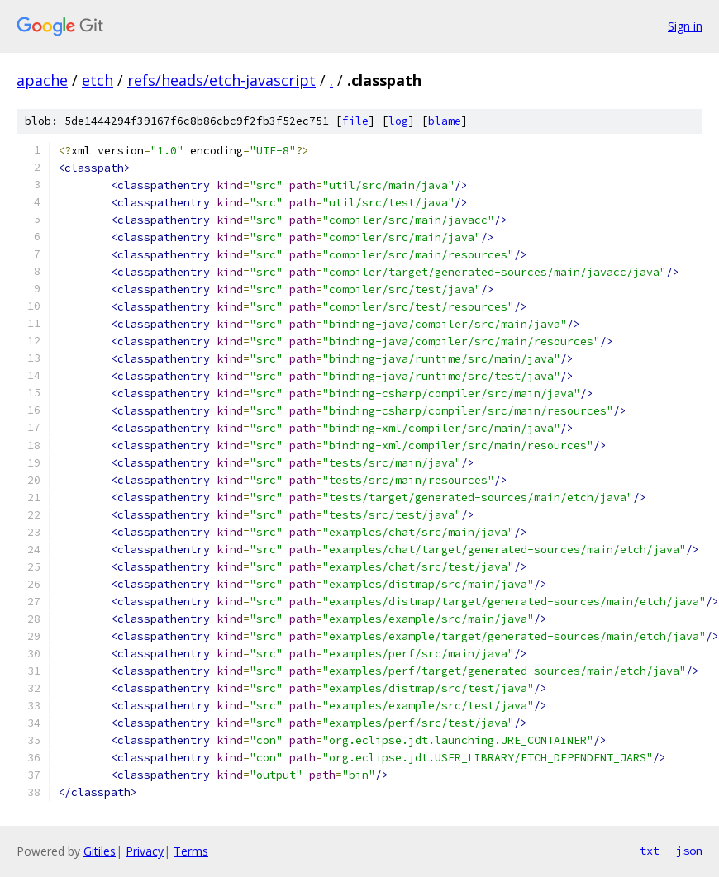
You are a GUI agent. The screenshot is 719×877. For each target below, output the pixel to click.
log (398, 121)
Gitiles (99, 851)
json (689, 850)
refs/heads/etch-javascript (221, 80)
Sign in (685, 26)
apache (42, 80)
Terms (191, 851)
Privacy (145, 851)
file (355, 121)
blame (444, 121)
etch (97, 80)
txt (649, 850)
